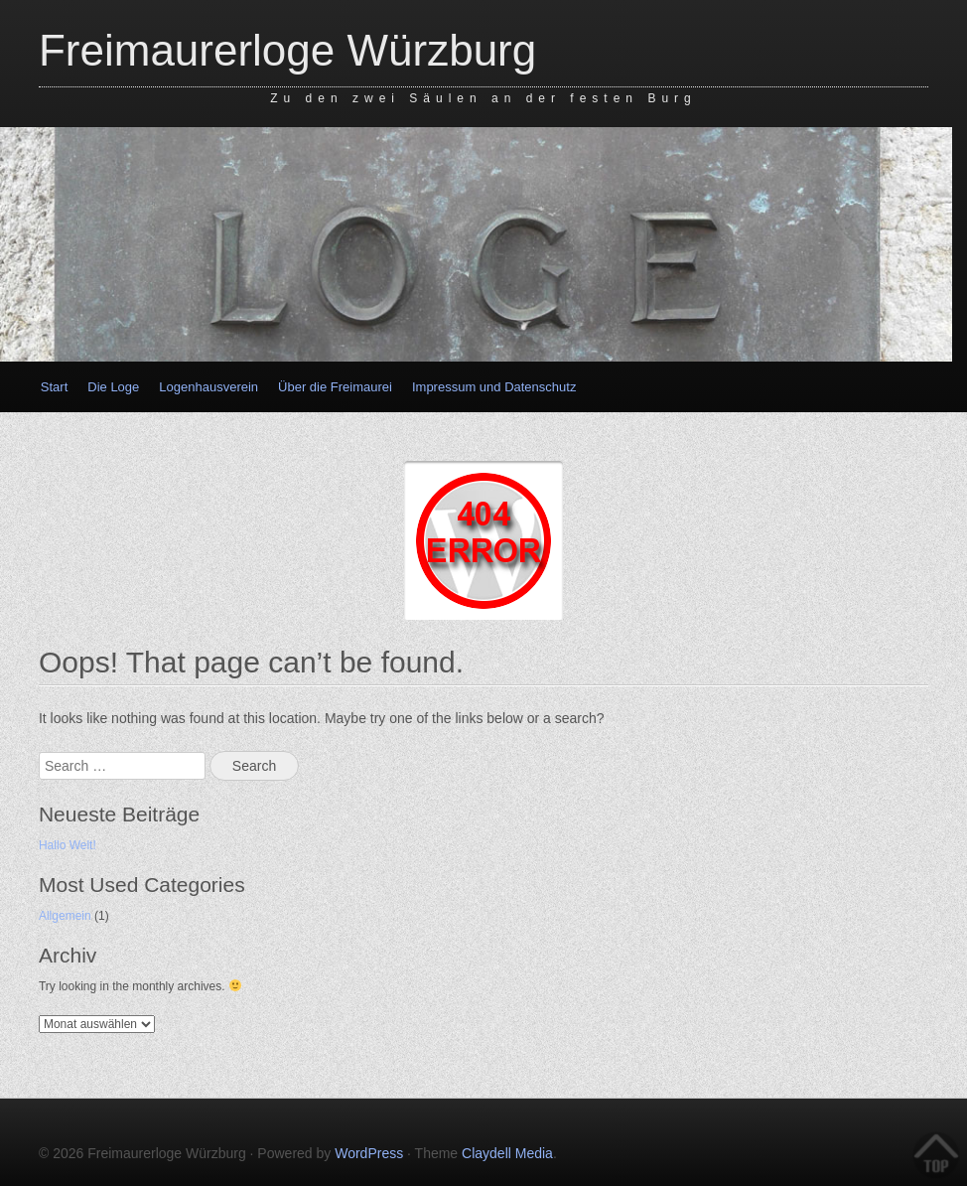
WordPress (369, 1153)
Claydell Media (507, 1153)
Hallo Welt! (67, 845)
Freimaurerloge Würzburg (287, 50)
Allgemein (65, 916)
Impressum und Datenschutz (494, 386)
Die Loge (113, 386)
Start (54, 386)
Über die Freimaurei (335, 386)
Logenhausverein (208, 386)
